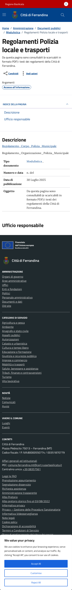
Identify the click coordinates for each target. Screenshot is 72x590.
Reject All (36, 582)
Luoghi (6, 423)
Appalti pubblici (11, 335)
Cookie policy (9, 522)
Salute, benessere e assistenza (20, 368)
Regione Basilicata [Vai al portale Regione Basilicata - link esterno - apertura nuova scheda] (14, 4)
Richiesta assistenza (14, 489)
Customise (36, 573)
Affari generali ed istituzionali (19, 461)
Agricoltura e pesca (13, 323)
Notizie (6, 398)
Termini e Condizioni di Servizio (20, 530)
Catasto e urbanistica (14, 343)
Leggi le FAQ (9, 476)
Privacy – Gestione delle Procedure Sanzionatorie (31, 509)
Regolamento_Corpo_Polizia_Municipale (29, 146)
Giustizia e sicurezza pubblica (19, 356)
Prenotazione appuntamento (19, 480)
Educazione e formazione (16, 352)
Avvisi (5, 406)
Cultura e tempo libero (15, 348)
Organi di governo (12, 276)
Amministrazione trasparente (19, 493)
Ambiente (8, 327)
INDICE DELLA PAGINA (36, 104)
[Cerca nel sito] (62, 15)
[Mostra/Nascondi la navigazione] (4, 15)
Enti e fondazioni (12, 289)
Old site (6, 306)
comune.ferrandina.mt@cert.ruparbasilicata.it (35, 465)
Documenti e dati (12, 302)
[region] (36, 562)
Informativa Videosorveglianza (20, 514)
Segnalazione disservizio (16, 484)
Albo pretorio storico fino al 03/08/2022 (26, 501)
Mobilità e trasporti (13, 364)
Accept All (36, 563)
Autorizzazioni (10, 339)
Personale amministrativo (17, 297)
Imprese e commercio (14, 360)
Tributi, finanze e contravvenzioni (22, 373)
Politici (6, 293)
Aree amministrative (14, 281)
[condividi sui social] (10, 73)
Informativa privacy (13, 505)
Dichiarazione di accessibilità (19, 526)
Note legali (8, 518)
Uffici (5, 285)
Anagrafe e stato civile (15, 331)
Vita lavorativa (10, 381)
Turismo (6, 377)
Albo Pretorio (10, 497)
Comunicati (8, 402)
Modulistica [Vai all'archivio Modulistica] (35, 161)
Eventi (6, 427)
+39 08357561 (32, 469)
